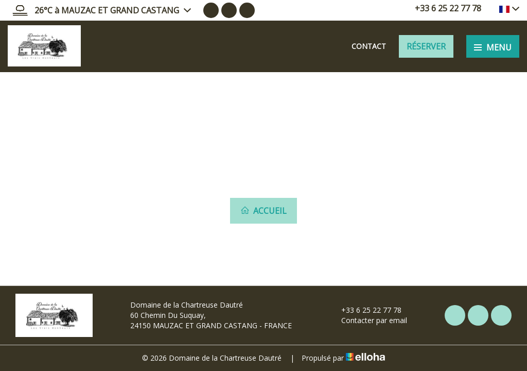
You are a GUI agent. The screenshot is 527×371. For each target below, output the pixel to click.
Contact (369, 46)
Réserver (426, 46)
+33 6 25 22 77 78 (365, 310)
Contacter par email (368, 320)
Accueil (263, 210)
